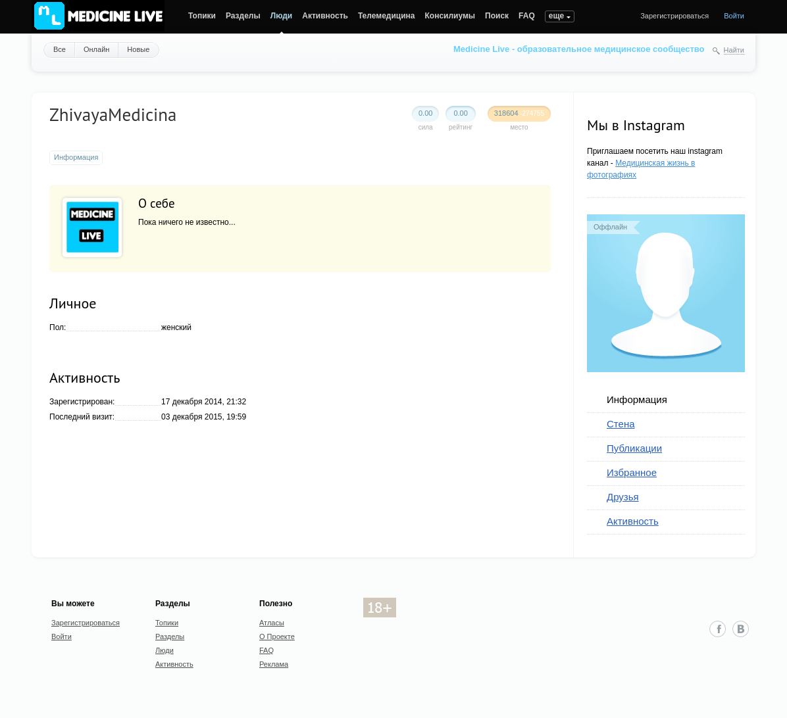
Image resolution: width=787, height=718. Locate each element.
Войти (734, 16)
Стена (621, 423)
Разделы (243, 15)
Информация (637, 399)
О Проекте (277, 636)
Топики (202, 15)
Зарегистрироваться (674, 16)
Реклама (273, 664)
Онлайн (96, 49)
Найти (734, 50)
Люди (281, 15)
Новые (138, 49)
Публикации (634, 448)
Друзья (623, 496)
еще (556, 15)
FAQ (527, 15)
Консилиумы (450, 15)
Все (59, 49)
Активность (325, 15)
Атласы (271, 623)
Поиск (497, 15)
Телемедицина (386, 15)
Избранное (632, 472)
